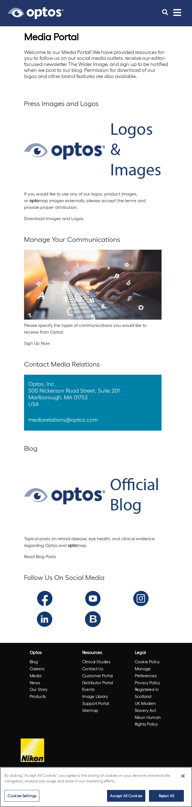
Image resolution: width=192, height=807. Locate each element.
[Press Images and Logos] (93, 151)
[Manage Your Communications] (93, 285)
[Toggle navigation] (177, 12)
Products (38, 696)
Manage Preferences (146, 672)
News (35, 682)
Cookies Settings (22, 796)
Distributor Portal (97, 682)
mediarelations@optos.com (63, 419)
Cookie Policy (147, 661)
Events (88, 689)
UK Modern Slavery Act (145, 707)
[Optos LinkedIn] (44, 618)
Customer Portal (97, 675)
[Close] (183, 776)
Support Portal (95, 703)
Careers (37, 668)
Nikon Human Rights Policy (148, 721)
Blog (34, 661)
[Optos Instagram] (141, 597)
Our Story (39, 689)
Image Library (95, 696)
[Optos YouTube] (92, 597)
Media (35, 675)
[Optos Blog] (92, 618)
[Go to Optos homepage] (36, 12)
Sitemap (90, 710)
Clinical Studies (96, 661)
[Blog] (93, 496)
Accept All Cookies (126, 796)
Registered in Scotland (147, 693)
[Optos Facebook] (44, 597)
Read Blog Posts (40, 556)
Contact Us (93, 668)
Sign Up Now (37, 343)
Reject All (166, 796)
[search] (165, 12)
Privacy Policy (147, 682)
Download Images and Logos (53, 218)
